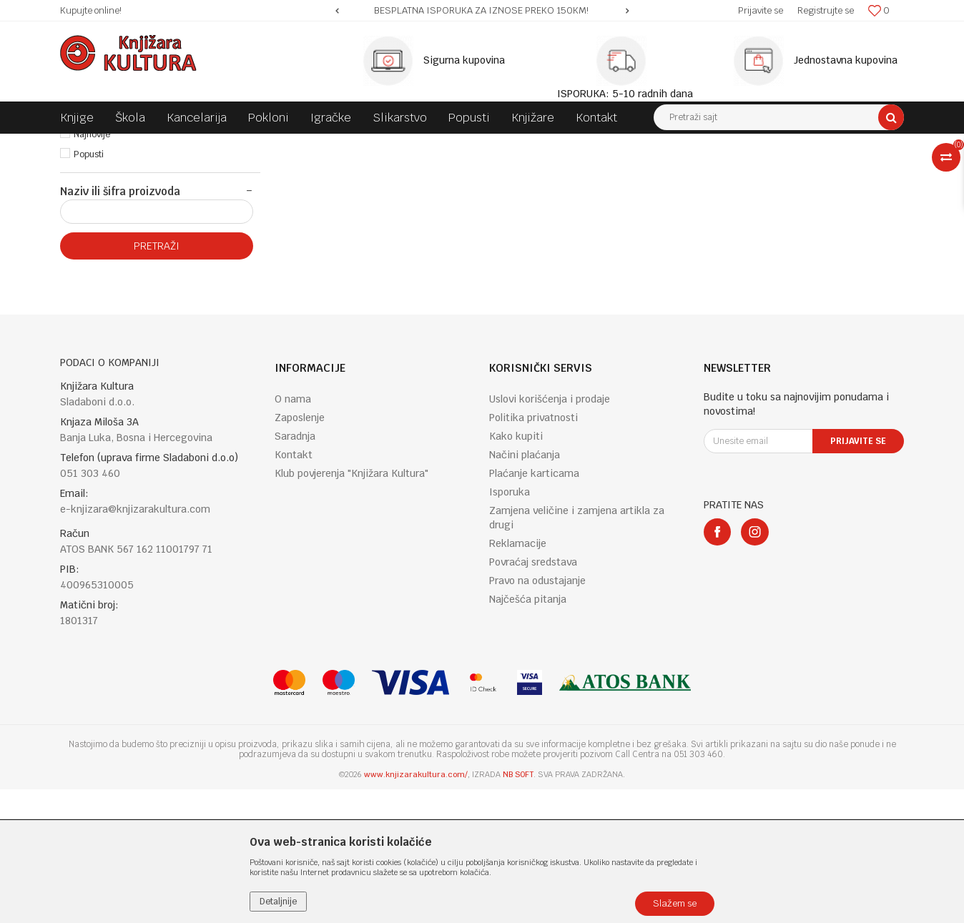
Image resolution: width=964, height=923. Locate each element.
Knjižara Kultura (91, 144)
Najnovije (92, 268)
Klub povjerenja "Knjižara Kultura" (351, 607)
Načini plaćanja (524, 588)
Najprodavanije (104, 248)
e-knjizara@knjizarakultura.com (135, 642)
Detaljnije (278, 901)
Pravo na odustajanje (537, 714)
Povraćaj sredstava (533, 695)
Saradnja (295, 569)
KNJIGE (200, 144)
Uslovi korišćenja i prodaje (549, 532)
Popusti (89, 288)
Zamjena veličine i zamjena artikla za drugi (576, 651)
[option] (482, 10)
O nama (293, 532)
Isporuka (509, 625)
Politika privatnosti (533, 551)
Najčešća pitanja (527, 732)
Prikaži (753, 171)
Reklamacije (517, 677)
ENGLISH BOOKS (262, 144)
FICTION (325, 144)
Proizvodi (154, 144)
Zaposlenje (300, 551)
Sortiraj (618, 171)
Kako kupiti (516, 569)
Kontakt (294, 588)
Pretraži (156, 379)
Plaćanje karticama (534, 607)
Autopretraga (556, 171)
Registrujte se (825, 10)
